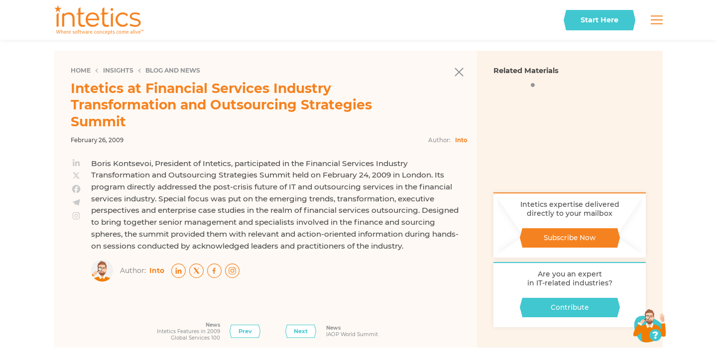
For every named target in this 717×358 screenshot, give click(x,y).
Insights (118, 70)
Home (81, 70)
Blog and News (172, 70)
